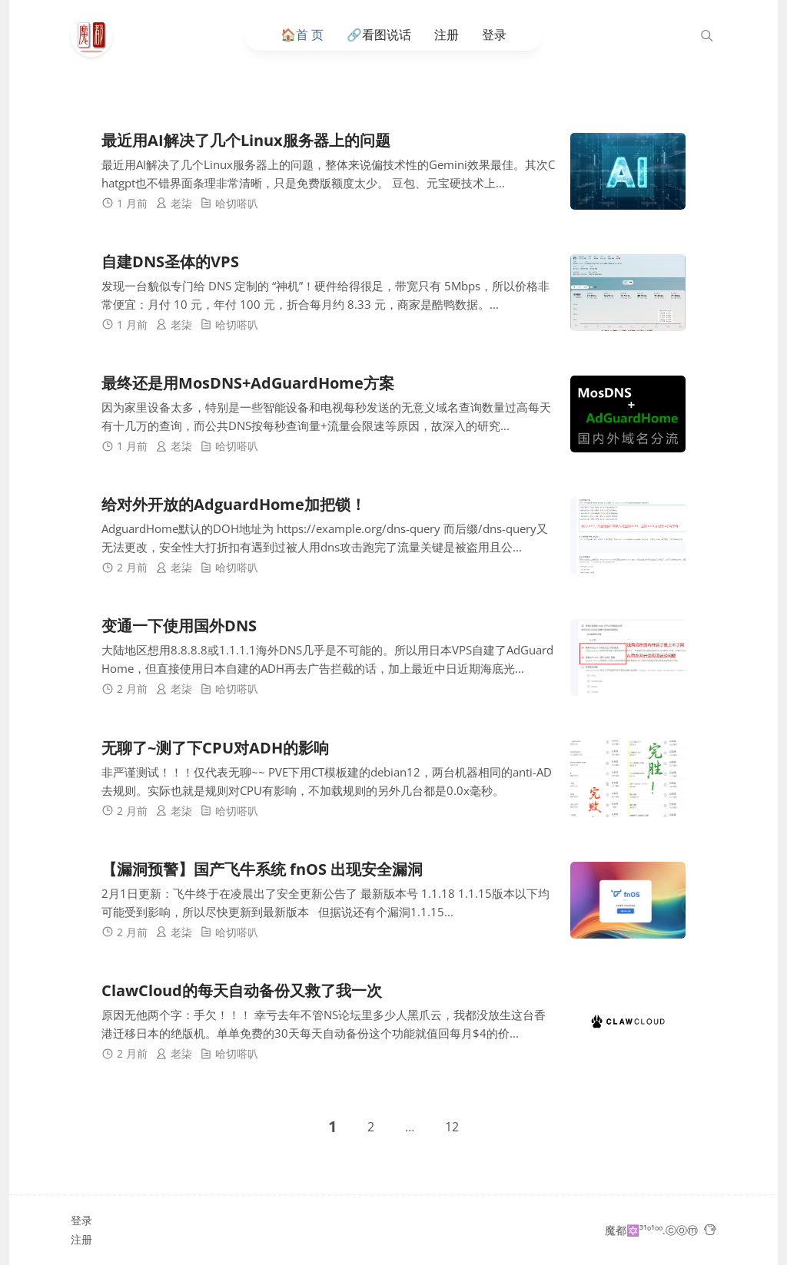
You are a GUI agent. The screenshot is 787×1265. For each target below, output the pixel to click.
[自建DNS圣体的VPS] (628, 292)
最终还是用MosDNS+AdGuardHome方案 (247, 383)
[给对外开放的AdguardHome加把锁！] (628, 536)
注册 (446, 34)
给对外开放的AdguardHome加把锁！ (233, 505)
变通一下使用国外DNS (179, 626)
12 (452, 1126)
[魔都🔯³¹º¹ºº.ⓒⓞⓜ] (95, 36)
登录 (494, 34)
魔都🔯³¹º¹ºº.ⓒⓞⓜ (651, 1230)
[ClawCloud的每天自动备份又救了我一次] (628, 1021)
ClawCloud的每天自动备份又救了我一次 (241, 990)
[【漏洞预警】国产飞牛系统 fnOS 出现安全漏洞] (628, 900)
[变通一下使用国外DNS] (628, 657)
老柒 (181, 203)
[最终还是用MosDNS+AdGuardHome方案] (628, 414)
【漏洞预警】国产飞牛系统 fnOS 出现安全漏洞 (262, 869)
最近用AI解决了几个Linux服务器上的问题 (245, 140)
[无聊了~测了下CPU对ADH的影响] (628, 778)
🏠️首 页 (302, 34)
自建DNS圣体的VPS (170, 261)
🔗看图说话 (379, 34)
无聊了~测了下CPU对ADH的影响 (215, 747)
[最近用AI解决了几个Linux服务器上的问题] (628, 171)
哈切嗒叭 (236, 203)
